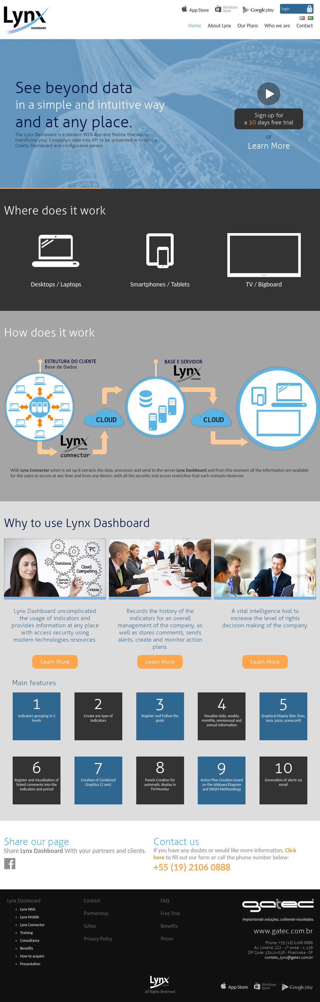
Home (195, 25)
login (285, 9)
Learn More (269, 146)
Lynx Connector (32, 925)
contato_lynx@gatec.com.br (289, 957)
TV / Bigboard (264, 284)
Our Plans (248, 25)
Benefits (26, 948)
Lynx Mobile (29, 917)
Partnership (96, 913)
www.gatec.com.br (283, 931)
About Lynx (219, 25)
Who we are (277, 25)
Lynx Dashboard (24, 901)
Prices (167, 939)
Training (26, 932)
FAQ (165, 901)
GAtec (90, 926)
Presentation (30, 964)
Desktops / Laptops (56, 284)
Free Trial (170, 913)
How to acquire (32, 956)
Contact (305, 25)
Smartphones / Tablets (160, 284)
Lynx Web (27, 909)
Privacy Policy (98, 939)
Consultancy (29, 940)
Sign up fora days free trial (268, 119)
